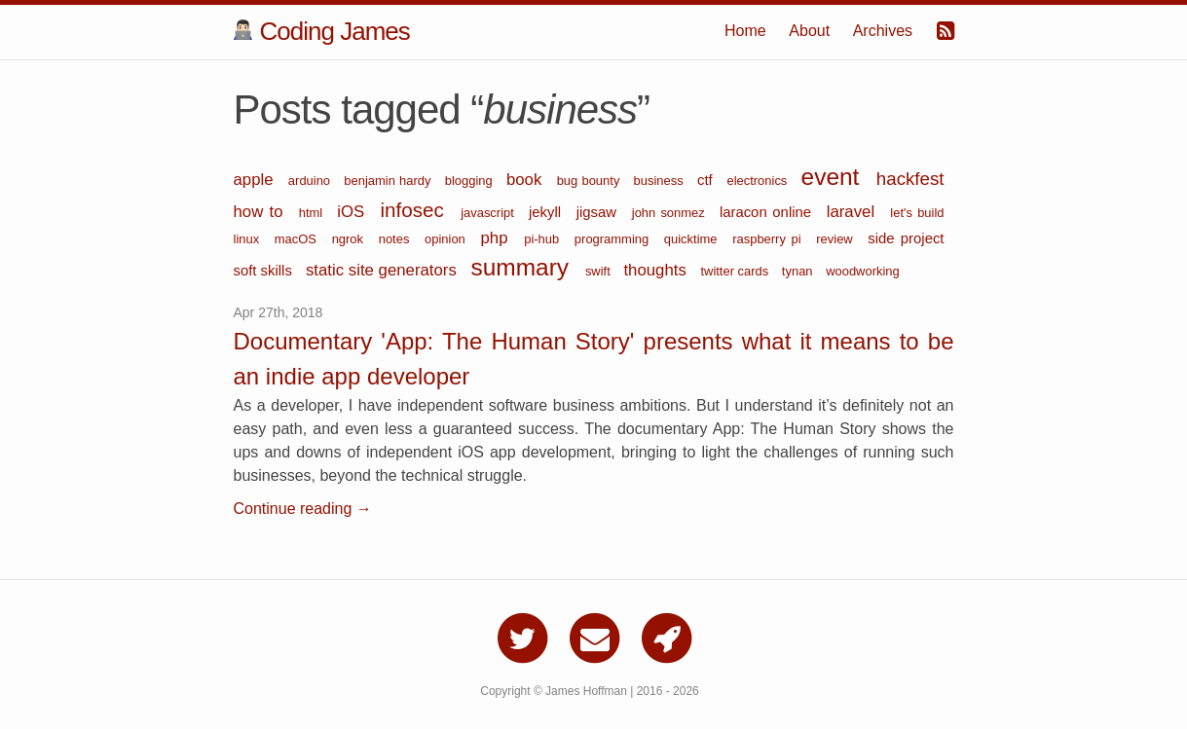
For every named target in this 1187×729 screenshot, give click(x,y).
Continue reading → (303, 508)
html (313, 212)
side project (906, 238)
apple (256, 179)
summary (522, 267)
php (497, 238)
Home (745, 30)
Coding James (322, 31)
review (837, 239)
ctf (707, 180)
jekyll (548, 212)
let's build (917, 212)
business (660, 180)
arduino (311, 180)
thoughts (656, 270)
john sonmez (671, 212)
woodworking (863, 271)
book (526, 179)
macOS (298, 239)
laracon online (768, 212)
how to (261, 211)
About (809, 30)
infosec (416, 210)
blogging (471, 180)
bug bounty (590, 180)
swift (599, 271)
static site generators (384, 270)
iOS (353, 211)
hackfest (910, 178)
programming (614, 239)
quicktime (693, 239)
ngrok (350, 239)
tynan (799, 271)
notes (397, 239)
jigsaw (599, 212)
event (834, 177)
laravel (854, 211)
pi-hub (544, 239)
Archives (882, 30)
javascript (490, 212)
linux (249, 239)
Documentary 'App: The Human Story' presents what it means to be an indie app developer (594, 358)
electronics (758, 180)
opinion (447, 239)
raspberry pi (769, 239)
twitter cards (735, 271)
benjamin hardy (389, 180)
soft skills (265, 270)
